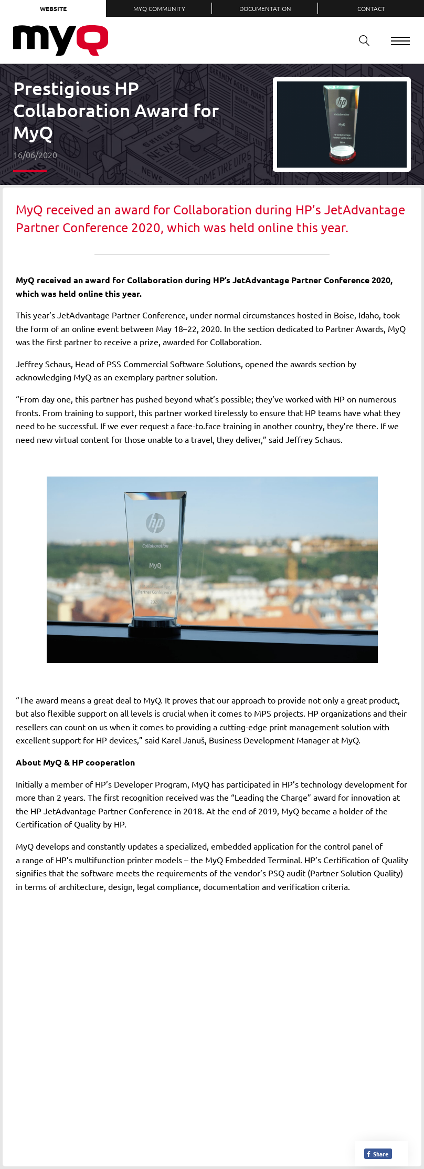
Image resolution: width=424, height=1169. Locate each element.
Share (377, 1154)
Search (360, 40)
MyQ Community (159, 8)
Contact (371, 8)
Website (53, 8)
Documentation (265, 8)
